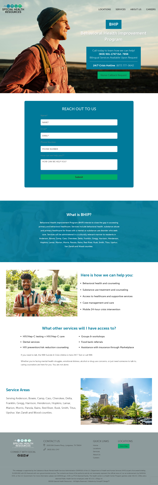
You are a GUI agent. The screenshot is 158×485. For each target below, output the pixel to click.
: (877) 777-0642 (113, 65)
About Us (135, 9)
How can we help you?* (79, 162)
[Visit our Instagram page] (22, 456)
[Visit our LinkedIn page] (24, 456)
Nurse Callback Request (114, 75)
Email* (79, 133)
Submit (79, 177)
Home (95, 445)
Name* (79, 119)
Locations (104, 9)
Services (121, 9)
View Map (124, 446)
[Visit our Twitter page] (27, 456)
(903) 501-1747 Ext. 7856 (113, 54)
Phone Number (79, 146)
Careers (151, 9)
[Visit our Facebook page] (18, 456)
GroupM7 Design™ (103, 481)
